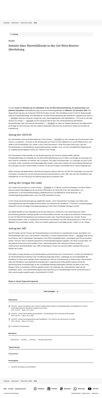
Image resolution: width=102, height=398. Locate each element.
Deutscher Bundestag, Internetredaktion (23, 367)
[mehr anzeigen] (50, 291)
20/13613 (12, 118)
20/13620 (49, 123)
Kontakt (10, 389)
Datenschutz (86, 393)
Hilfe (5, 389)
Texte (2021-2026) (26, 23)
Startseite (6, 23)
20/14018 (28, 121)
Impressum (95, 393)
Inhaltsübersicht (20, 389)
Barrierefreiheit (76, 393)
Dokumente (15, 23)
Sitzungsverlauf (13, 353)
